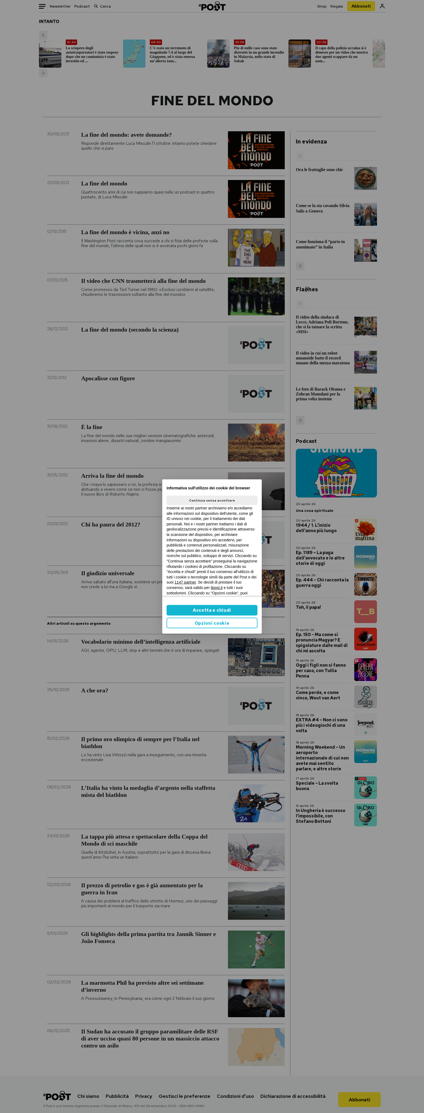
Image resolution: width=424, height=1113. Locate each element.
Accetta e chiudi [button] (212, 610)
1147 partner (185, 582)
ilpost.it (217, 587)
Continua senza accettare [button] (212, 500)
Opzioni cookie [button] (212, 623)
